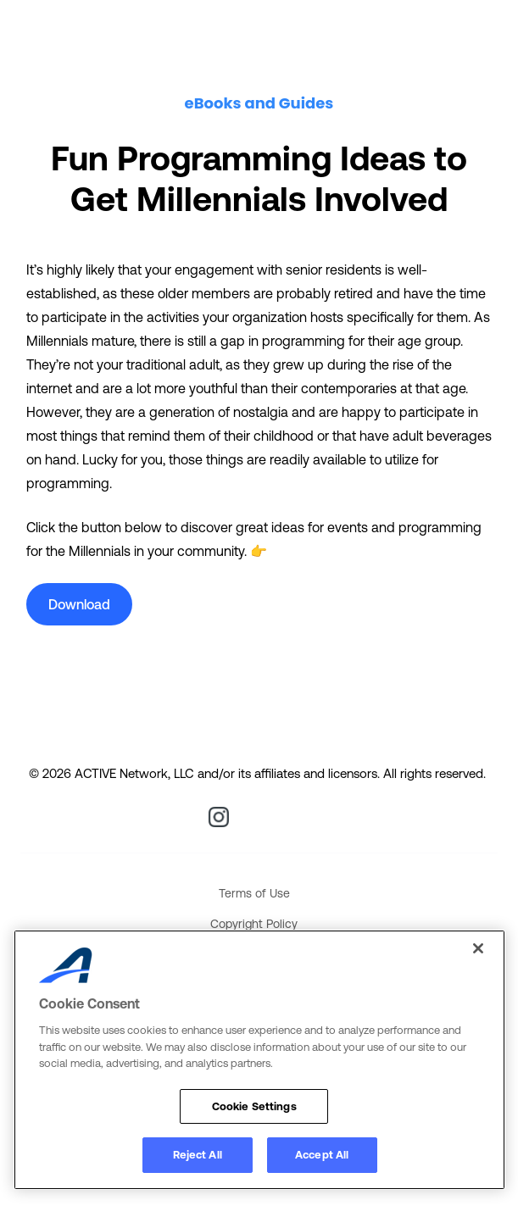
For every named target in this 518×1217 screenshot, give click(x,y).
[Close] (478, 948)
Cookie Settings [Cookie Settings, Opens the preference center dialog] (254, 1106)
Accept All (321, 1154)
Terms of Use (254, 893)
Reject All (197, 1154)
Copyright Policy (254, 924)
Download (79, 604)
